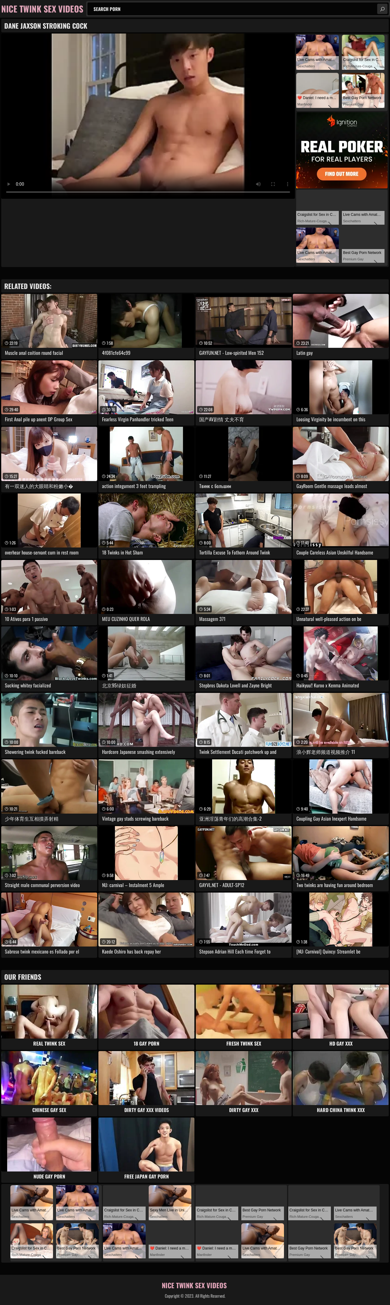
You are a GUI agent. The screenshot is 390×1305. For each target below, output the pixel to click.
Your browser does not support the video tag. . (148, 116)
